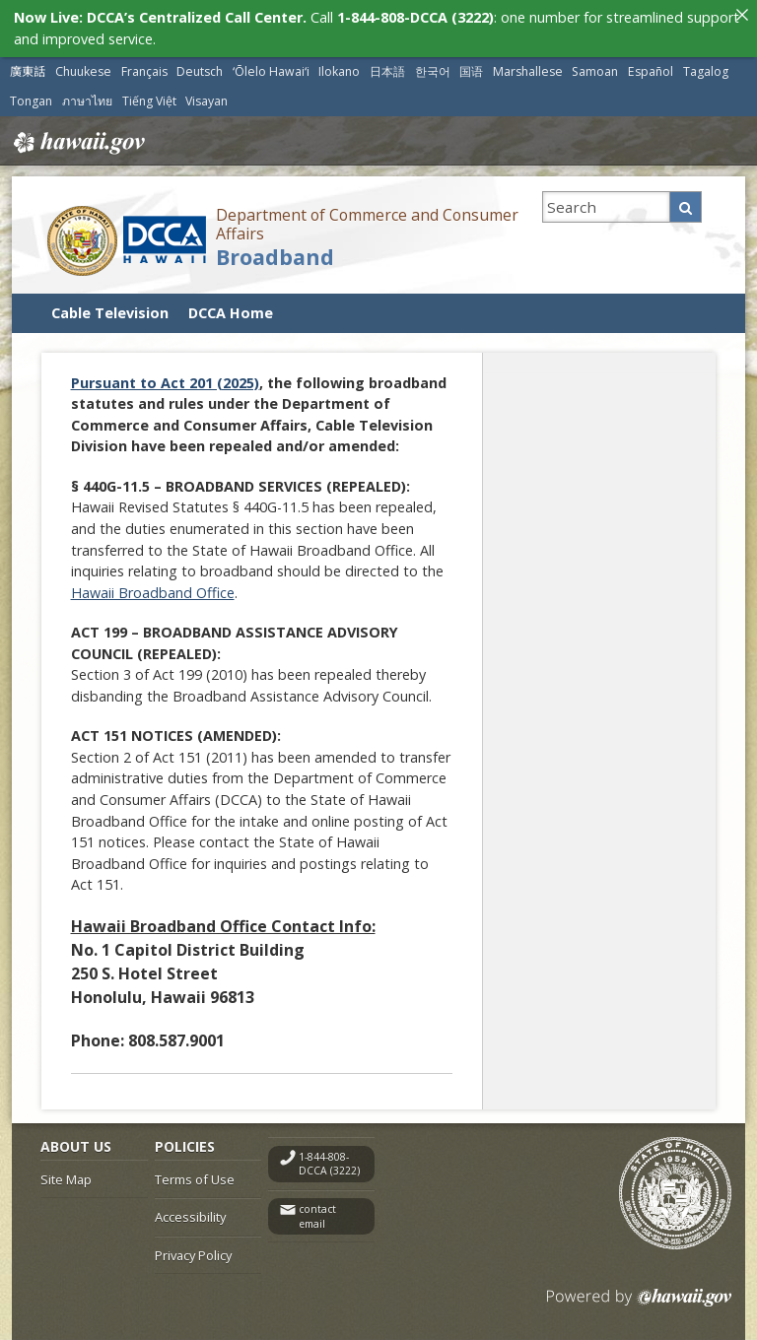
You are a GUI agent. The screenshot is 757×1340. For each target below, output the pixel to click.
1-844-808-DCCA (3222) (329, 1163)
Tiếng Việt (149, 100)
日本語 (387, 70)
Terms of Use (195, 1178)
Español (650, 70)
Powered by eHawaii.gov (639, 1304)
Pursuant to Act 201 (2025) (165, 381)
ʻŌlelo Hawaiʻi (271, 70)
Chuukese (83, 70)
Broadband (275, 255)
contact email (317, 1215)
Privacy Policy (193, 1254)
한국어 (432, 70)
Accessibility (190, 1216)
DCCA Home (230, 311)
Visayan (206, 100)
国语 (471, 70)
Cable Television (110, 311)
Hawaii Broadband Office (153, 591)
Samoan (595, 70)
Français (144, 70)
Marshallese (528, 70)
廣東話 (27, 70)
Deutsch (199, 70)
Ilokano (339, 70)
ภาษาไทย (87, 100)
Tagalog (705, 70)
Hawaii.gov (77, 142)
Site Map (66, 1178)
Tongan (31, 100)
